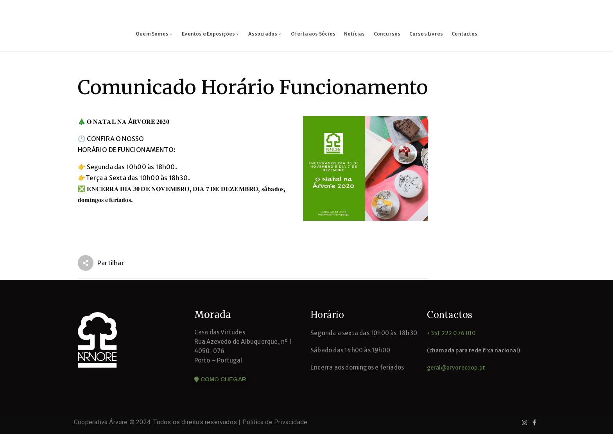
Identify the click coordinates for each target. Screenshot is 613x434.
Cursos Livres (426, 34)
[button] (220, 380)
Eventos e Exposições (211, 34)
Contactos (464, 34)
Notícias (354, 34)
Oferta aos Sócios (313, 34)
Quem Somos (154, 34)
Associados (265, 34)
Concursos (387, 34)
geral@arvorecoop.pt (456, 367)
